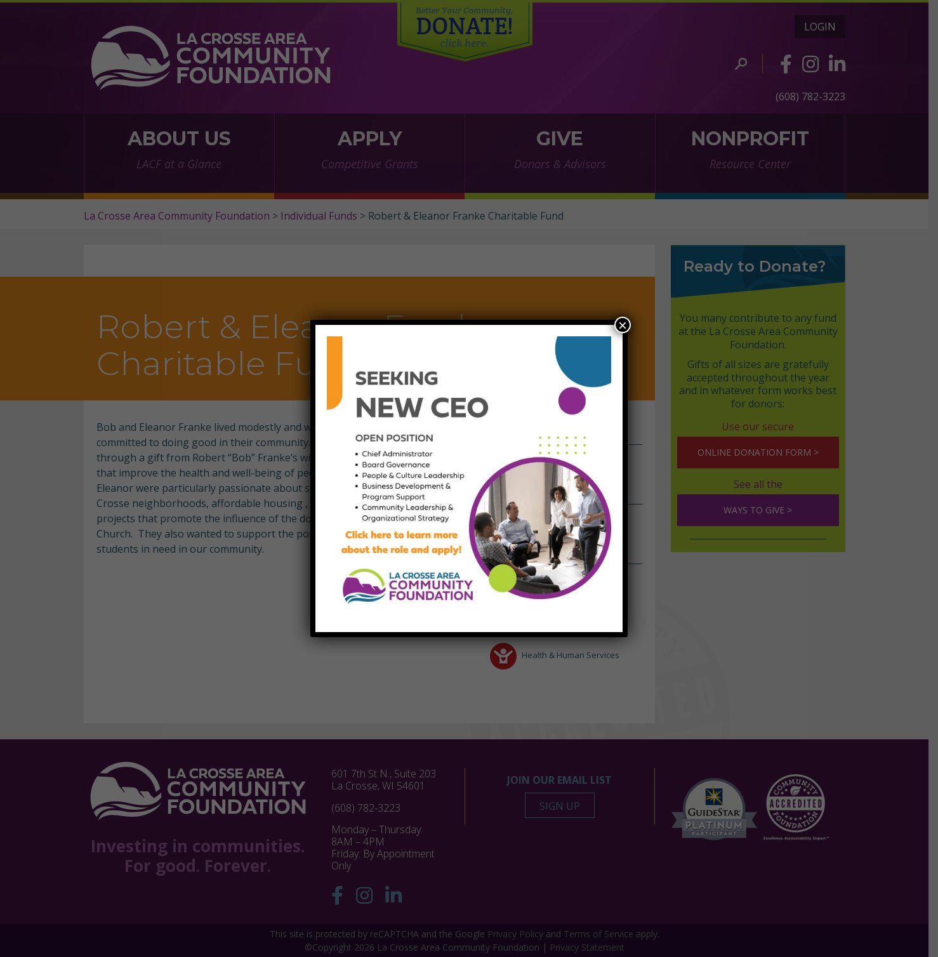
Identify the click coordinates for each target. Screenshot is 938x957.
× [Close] (622, 325)
